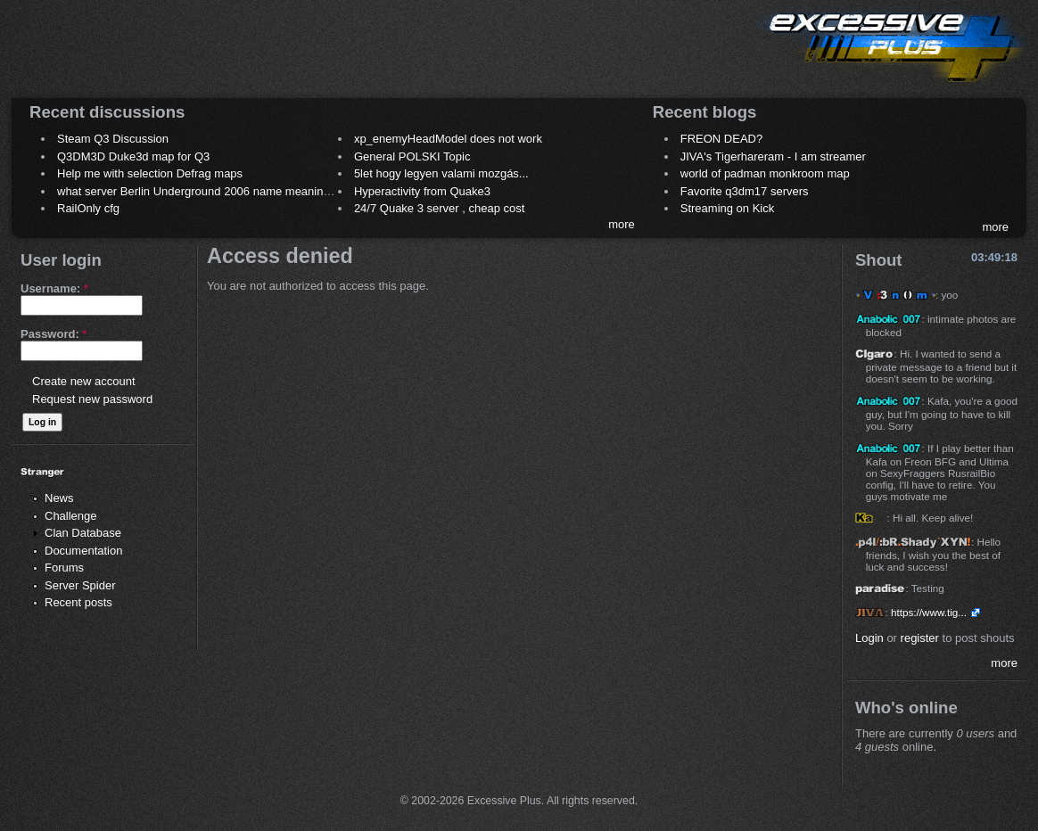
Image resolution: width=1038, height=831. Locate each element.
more (621, 224)
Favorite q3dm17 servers (744, 191)
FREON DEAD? (721, 138)
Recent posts (78, 602)
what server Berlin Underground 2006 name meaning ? (198, 191)
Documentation (83, 550)
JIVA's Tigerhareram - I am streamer (773, 156)
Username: (54, 288)
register (920, 638)
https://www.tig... (929, 612)
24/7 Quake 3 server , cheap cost (439, 208)
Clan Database (83, 532)
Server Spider (80, 585)
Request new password (92, 399)
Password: (53, 334)
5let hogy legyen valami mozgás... (441, 173)
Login (869, 638)
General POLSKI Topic (412, 156)
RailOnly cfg (88, 208)
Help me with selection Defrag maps (150, 173)
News (59, 498)
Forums (64, 567)
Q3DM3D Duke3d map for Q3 (133, 156)
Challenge (71, 515)
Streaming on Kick (727, 208)
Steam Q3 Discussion (113, 138)
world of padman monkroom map (765, 173)
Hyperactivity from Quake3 (422, 191)
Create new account (84, 381)
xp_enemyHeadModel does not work (448, 138)
